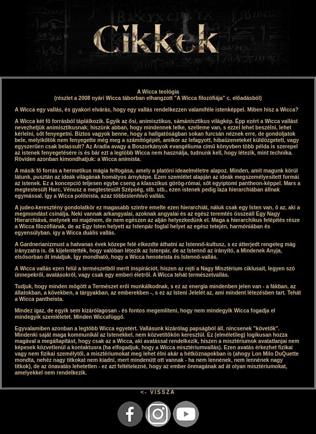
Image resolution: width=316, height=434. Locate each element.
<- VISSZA (158, 392)
